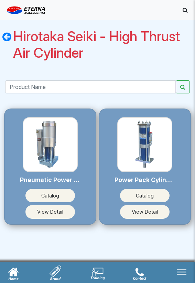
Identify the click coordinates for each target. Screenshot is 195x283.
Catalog (50, 196)
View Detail (50, 212)
